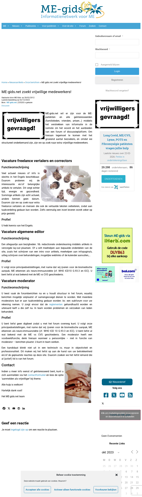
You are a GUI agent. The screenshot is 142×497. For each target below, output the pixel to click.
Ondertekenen (113, 179)
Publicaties (32, 26)
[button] (116, 474)
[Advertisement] (47, 53)
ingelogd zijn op (19, 429)
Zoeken (92, 26)
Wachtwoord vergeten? (117, 90)
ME (6, 26)
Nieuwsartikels (16, 82)
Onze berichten (32, 82)
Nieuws (17, 26)
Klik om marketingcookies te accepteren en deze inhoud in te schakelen (120, 415)
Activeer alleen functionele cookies (72, 489)
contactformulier (37, 375)
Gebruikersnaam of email (109, 36)
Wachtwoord (102, 49)
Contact (102, 26)
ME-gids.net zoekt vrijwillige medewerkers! (36, 92)
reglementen (56, 304)
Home (4, 82)
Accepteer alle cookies (37, 489)
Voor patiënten (50, 26)
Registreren (117, 80)
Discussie (5, 106)
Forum (82, 26)
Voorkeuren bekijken (105, 489)
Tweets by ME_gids (120, 415)
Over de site (69, 26)
